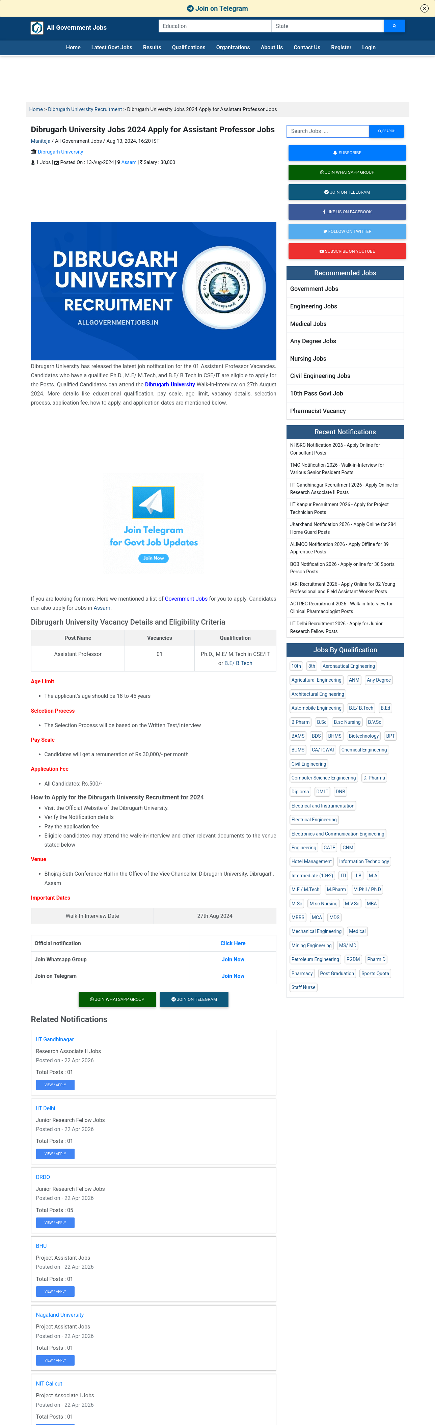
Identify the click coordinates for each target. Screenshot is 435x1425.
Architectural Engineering (318, 694)
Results (152, 47)
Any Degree (379, 680)
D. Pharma (374, 777)
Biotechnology (364, 736)
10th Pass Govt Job (316, 393)
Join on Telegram (217, 8)
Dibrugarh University (60, 152)
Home (73, 47)
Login (369, 47)
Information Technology (364, 861)
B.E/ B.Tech (238, 663)
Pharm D (377, 959)
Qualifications (189, 47)
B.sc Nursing (347, 722)
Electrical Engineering (314, 819)
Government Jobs (186, 599)
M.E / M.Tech (306, 889)
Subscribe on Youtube (347, 251)
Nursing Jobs (308, 358)
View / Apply (55, 1085)
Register (341, 47)
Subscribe (347, 152)
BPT (390, 736)
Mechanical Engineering (317, 931)
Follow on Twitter (347, 231)
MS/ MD (347, 945)
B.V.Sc (374, 722)
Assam (129, 162)
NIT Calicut (49, 1383)
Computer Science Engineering (324, 777)
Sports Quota (375, 973)
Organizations (233, 47)
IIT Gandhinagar (55, 1039)
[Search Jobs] (394, 26)
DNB (340, 791)
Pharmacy (302, 973)
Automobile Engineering (317, 708)
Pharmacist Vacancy (318, 410)
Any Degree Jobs (313, 341)
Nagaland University (60, 1315)
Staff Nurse (304, 987)
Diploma (300, 791)
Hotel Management (312, 861)
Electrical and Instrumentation (323, 806)
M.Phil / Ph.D (367, 889)
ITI (343, 875)
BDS (316, 736)
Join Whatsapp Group (117, 999)
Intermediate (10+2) (312, 875)
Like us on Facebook (347, 211)
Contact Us (307, 47)
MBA (372, 903)
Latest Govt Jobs (111, 47)
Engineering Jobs (313, 306)
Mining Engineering (312, 945)
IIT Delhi (45, 1108)
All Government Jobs (61, 28)
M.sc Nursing (323, 903)
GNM (348, 847)
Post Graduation (337, 973)
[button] (424, 8)
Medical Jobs (308, 323)
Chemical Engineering (364, 749)
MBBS (298, 917)
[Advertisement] (218, 79)
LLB (357, 875)
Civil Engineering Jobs (320, 375)
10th (296, 666)
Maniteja (41, 141)
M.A (373, 875)
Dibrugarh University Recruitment (85, 109)
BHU (41, 1246)
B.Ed (385, 708)
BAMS (298, 736)
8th (311, 666)
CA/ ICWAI (323, 749)
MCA (317, 917)
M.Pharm (336, 889)
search (387, 131)
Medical (357, 931)
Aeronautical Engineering (349, 666)
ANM (354, 680)
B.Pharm (301, 722)
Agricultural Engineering (317, 680)
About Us (272, 47)
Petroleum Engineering (315, 959)
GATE (329, 847)
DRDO (43, 1177)
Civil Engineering (309, 764)
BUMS (298, 749)
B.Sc (321, 722)
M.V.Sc (352, 903)
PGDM (353, 959)
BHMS (334, 736)
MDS (334, 917)
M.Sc (297, 903)
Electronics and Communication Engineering (338, 834)
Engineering (304, 847)
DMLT (322, 791)
